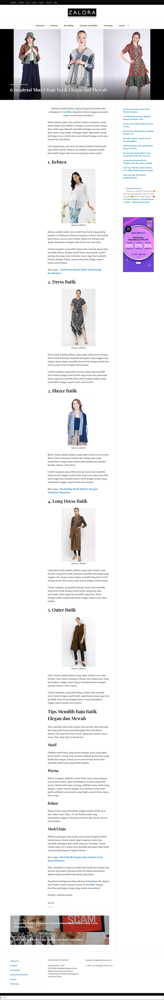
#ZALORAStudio (147, 199)
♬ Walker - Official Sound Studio (136, 202)
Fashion (54, 25)
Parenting (108, 25)
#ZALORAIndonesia (131, 199)
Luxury (34, 2)
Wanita (21, 2)
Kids (55, 2)
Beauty (49, 2)
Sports (41, 2)
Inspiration (22, 84)
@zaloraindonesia (133, 188)
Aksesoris (40, 25)
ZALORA (13, 2)
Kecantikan (69, 25)
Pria (27, 2)
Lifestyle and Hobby (88, 25)
